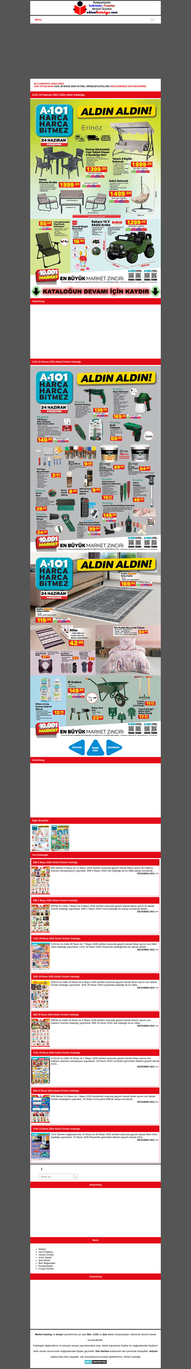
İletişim (42, 1249)
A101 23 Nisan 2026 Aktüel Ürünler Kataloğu (56, 1129)
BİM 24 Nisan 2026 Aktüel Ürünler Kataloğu (56, 1090)
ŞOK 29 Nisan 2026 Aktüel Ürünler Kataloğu (56, 976)
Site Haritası (102, 1351)
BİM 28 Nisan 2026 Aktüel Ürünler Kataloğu (56, 1014)
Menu (38, 19)
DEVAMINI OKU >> (147, 873)
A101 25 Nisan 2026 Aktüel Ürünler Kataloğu (56, 1052)
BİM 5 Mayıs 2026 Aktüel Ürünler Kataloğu (55, 862)
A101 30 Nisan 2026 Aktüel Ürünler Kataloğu (82, 86)
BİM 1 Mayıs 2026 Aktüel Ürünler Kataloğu (55, 900)
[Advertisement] (95, 52)
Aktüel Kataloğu (132, 1356)
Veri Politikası (46, 1252)
